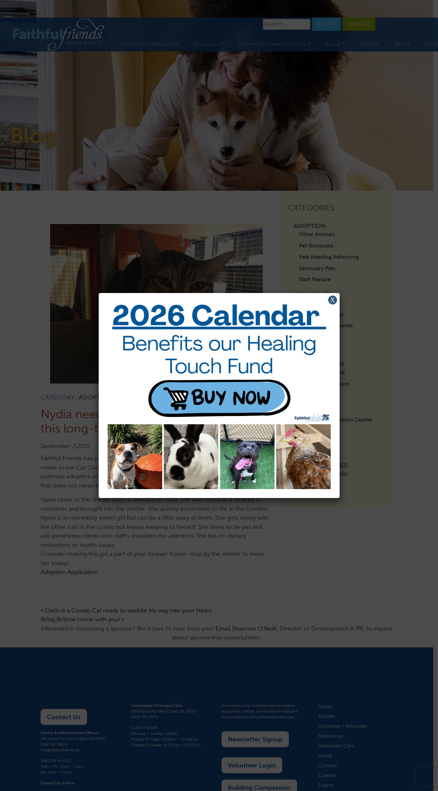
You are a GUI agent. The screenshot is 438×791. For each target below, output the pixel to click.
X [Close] (332, 300)
